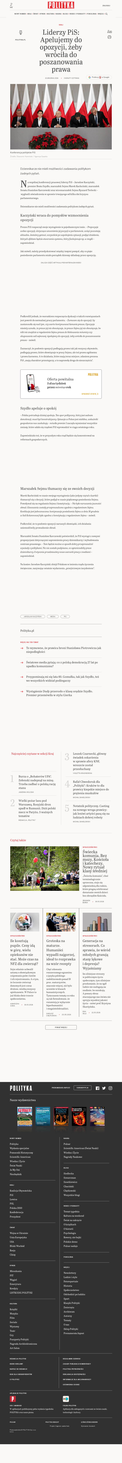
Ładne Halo (65, 1427)
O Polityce (14, 1380)
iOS (11, 1406)
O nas (66, 1325)
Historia (68, 1286)
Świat (35, 15)
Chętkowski (70, 1191)
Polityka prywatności (73, 1370)
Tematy (67, 1321)
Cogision (58, 1427)
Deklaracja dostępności (74, 1375)
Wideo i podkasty (77, 15)
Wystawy (14, 1327)
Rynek (42, 15)
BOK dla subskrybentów (21, 1375)
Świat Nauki (16, 1166)
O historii (68, 1229)
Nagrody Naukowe (73, 1157)
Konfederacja (16, 1213)
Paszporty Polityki (19, 1340)
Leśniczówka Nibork (89, 1423)
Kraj (30, 15)
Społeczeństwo (71, 1291)
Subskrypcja (83, 1089)
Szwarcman (70, 1178)
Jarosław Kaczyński (33, 617)
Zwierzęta (69, 1308)
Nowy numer (20, 15)
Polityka (14, 1144)
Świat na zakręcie (73, 1220)
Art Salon (14, 1349)
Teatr (12, 1331)
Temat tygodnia (71, 1212)
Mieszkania (16, 1272)
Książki (13, 1310)
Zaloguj (105, 6)
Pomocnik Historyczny (21, 1153)
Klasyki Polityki (72, 1303)
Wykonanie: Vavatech (88, 1427)
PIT (11, 1276)
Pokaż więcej (61, 1028)
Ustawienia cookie (71, 1386)
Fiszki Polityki (69, 1406)
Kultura (50, 15)
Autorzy (68, 1316)
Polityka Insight (52, 1423)
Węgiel (13, 1280)
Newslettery (70, 1273)
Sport (66, 1299)
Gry (12, 1336)
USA (12, 1242)
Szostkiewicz (70, 1182)
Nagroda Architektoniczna (23, 1344)
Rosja (12, 1251)
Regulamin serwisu (71, 1360)
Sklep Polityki (71, 1329)
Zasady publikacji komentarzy (77, 1365)
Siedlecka (69, 1174)
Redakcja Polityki (18, 1360)
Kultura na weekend (74, 1216)
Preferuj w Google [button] (99, 78)
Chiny (13, 1255)
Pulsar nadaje (71, 1246)
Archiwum (69, 1312)
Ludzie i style (70, 1277)
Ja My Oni (15, 1170)
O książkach (70, 1225)
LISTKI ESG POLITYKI (21, 1293)
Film (12, 1318)
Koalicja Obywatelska (21, 1191)
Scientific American (20, 1157)
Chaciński (69, 1187)
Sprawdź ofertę (90, 395)
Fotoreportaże (71, 1282)
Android (18, 1406)
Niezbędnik (16, 1175)
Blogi (65, 15)
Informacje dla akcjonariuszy (77, 1380)
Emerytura (15, 1285)
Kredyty (14, 1289)
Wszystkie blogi (72, 1195)
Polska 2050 (16, 1208)
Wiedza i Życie (17, 1162)
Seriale (13, 1323)
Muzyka (14, 1314)
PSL (12, 1204)
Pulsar (67, 1144)
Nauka (58, 15)
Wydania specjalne (19, 1149)
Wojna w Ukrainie (19, 1233)
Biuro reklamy (16, 1365)
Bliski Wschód (17, 1246)
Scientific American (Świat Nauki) (81, 1149)
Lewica (13, 1200)
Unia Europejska (18, 1238)
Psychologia (70, 1233)
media (52, 617)
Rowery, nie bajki (72, 1238)
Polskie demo (70, 1242)
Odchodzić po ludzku (74, 1295)
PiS (65, 617)
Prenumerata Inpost (61, 1089)
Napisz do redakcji (18, 1370)
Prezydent (15, 1217)
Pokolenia (91, 15)
